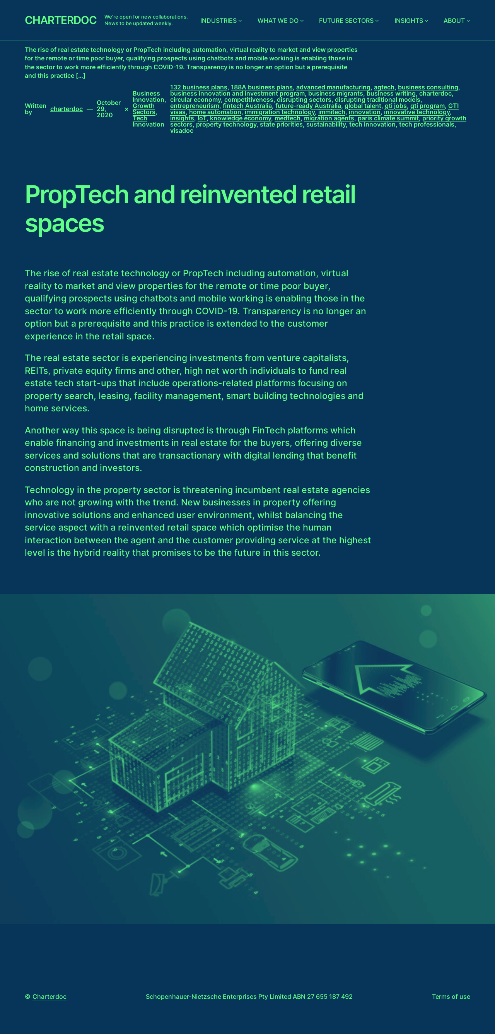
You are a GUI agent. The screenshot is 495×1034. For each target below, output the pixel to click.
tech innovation (372, 124)
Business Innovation (148, 96)
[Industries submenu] (240, 20)
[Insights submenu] (426, 20)
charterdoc (435, 93)
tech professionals (426, 124)
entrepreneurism (194, 106)
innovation (365, 112)
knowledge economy (240, 118)
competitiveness (248, 99)
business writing (391, 93)
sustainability (326, 124)
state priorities (281, 124)
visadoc (181, 130)
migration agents (329, 118)
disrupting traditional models (377, 99)
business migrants (335, 93)
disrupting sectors (304, 99)
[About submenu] (468, 20)
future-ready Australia (308, 106)
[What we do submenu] (302, 20)
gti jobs (396, 106)
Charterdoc (61, 20)
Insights (408, 20)
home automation (215, 112)
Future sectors (346, 20)
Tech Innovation (148, 121)
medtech (287, 118)
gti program (427, 106)
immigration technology (280, 112)
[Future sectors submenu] (377, 20)
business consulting (428, 87)
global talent (363, 106)
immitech (331, 112)
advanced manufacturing (333, 87)
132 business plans (198, 87)
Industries (218, 20)
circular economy (195, 99)
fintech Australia (247, 106)
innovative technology (417, 112)
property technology (226, 124)
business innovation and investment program (237, 93)
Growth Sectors (144, 109)
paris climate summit (388, 118)
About (454, 20)
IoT (202, 118)
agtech (384, 87)
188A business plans (262, 87)
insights (182, 118)
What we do (278, 20)
